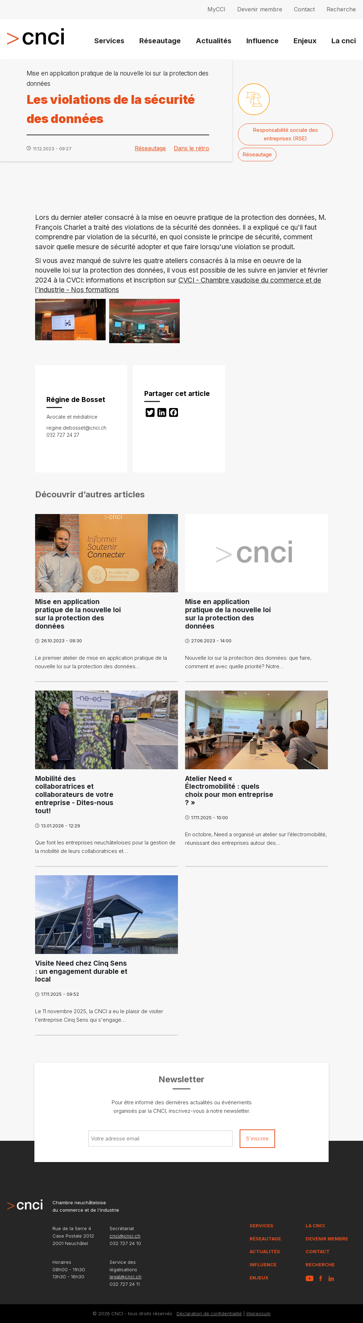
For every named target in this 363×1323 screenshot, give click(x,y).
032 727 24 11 (125, 1284)
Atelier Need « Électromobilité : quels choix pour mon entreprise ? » (229, 791)
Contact (304, 9)
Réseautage (160, 41)
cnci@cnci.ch (125, 1236)
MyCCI (216, 9)
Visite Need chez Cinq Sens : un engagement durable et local (81, 971)
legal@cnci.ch (125, 1276)
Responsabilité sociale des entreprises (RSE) (285, 134)
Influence (262, 41)
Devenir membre (259, 9)
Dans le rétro (191, 148)
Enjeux (305, 41)
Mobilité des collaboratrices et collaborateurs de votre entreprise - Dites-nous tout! (74, 795)
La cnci (343, 41)
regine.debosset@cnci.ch (76, 428)
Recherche (341, 9)
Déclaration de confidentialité (209, 1313)
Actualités (213, 41)
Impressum (258, 1313)
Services (109, 41)
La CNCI (315, 1225)
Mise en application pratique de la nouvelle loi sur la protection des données (78, 614)
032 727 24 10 (125, 1243)
